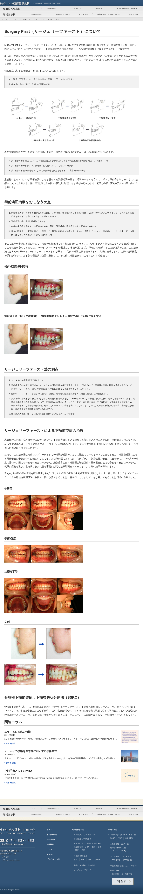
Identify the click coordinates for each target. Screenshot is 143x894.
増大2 (83, 860)
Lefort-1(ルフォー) (119, 851)
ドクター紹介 (52, 835)
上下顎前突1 (115, 860)
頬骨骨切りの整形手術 (82, 839)
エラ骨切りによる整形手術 (84, 835)
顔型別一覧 (51, 840)
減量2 (97, 860)
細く (99, 847)
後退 (93, 847)
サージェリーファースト (83, 870)
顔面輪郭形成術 (78, 830)
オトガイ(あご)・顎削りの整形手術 (87, 843)
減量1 (90, 860)
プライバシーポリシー (10, 860)
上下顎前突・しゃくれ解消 (120, 857)
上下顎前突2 (127, 860)
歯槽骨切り (129, 838)
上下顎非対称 (127, 874)
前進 (77, 850)
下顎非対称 (114, 874)
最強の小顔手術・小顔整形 (84, 865)
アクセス (5, 857)
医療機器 (50, 844)
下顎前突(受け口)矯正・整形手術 (123, 835)
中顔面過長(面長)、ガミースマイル (124, 866)
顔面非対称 (114, 870)
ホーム (4, 19)
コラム (13, 19)
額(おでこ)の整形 (80, 856)
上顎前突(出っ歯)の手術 (119, 844)
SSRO (112, 838)
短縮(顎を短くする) (81, 847)
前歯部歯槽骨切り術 (118, 848)
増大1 (76, 860)
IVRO (120, 838)
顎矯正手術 (112, 830)
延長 (83, 850)
